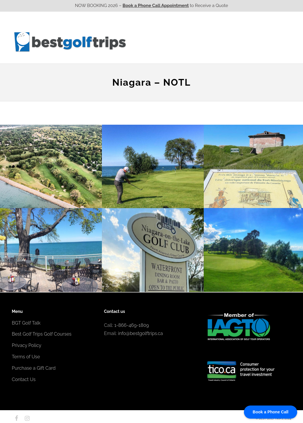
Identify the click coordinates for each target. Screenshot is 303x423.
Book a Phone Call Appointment (156, 5)
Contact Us (276, 41)
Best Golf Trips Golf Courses (42, 334)
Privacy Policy (27, 345)
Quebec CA (212, 41)
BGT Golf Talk (26, 323)
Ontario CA (179, 41)
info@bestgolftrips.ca (140, 333)
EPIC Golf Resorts (230, 30)
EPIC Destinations (269, 30)
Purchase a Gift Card (34, 368)
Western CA (145, 41)
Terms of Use (26, 356)
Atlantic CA (245, 41)
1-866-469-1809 (131, 325)
